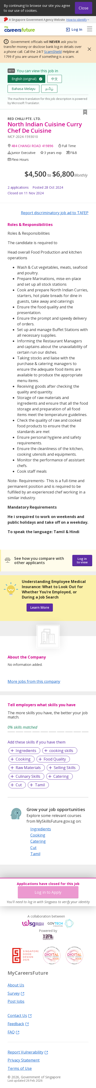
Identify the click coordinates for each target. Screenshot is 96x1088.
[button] (88, 49)
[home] (19, 29)
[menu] (89, 29)
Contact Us (20, 1015)
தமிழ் (49, 88)
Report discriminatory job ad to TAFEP (54, 212)
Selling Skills (65, 767)
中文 (54, 78)
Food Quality (55, 759)
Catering (61, 776)
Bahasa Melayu (23, 88)
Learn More (39, 607)
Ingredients (26, 750)
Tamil (40, 784)
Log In (77, 29)
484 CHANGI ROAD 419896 (32, 146)
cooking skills (61, 750)
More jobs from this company (34, 681)
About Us (16, 984)
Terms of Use (20, 1068)
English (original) (24, 78)
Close (83, 8)
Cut (19, 784)
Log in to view (82, 560)
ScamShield (53, 51)
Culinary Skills (28, 776)
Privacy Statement (24, 1060)
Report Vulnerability (28, 1052)
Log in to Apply (48, 892)
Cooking (23, 759)
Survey (16, 993)
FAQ (13, 1031)
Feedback (18, 1023)
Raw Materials (28, 767)
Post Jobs (16, 1001)
